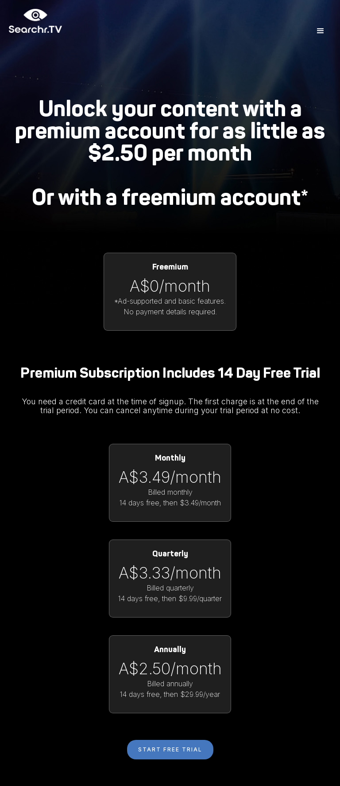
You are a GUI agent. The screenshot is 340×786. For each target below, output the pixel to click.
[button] (320, 31)
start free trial (170, 749)
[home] (35, 31)
